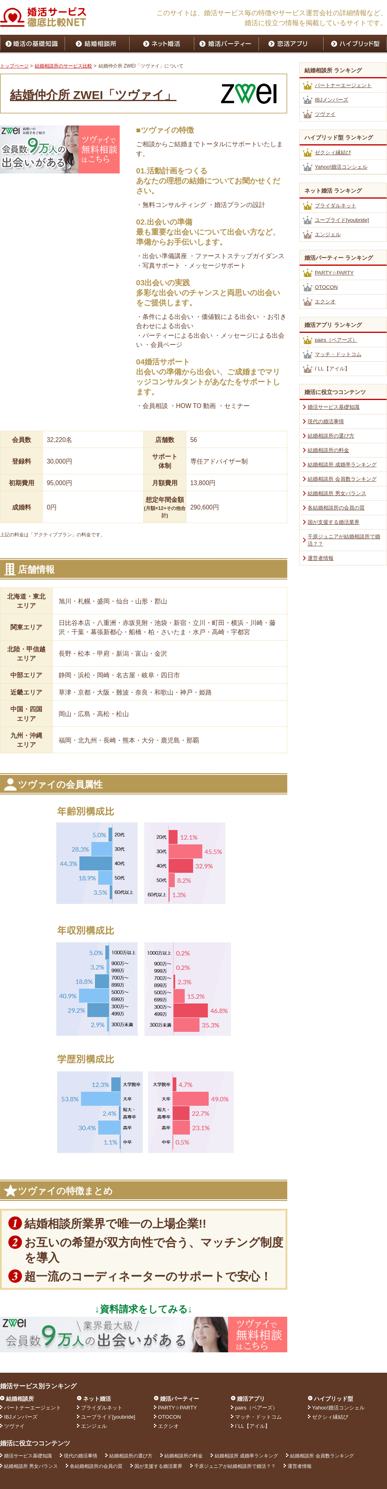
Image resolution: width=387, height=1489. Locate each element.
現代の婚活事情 (326, 421)
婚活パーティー (179, 1398)
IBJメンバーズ (331, 100)
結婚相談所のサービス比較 (63, 66)
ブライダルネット (335, 206)
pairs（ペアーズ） (336, 340)
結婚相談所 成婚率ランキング (342, 465)
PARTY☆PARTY (334, 273)
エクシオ (325, 302)
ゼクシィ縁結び (333, 152)
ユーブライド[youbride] (342, 220)
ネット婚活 (97, 1398)
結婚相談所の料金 (328, 450)
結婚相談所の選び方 (331, 436)
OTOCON (326, 287)
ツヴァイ (325, 114)
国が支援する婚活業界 (333, 522)
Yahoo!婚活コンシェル (341, 167)
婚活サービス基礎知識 (333, 407)
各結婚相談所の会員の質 (336, 508)
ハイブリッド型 (333, 1398)
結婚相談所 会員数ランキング (342, 479)
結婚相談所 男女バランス (337, 493)
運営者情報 (321, 558)
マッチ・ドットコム (338, 354)
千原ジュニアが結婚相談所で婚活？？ (235, 1466)
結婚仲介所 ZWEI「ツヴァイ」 (93, 95)
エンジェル (328, 234)
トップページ (14, 66)
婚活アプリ (251, 1398)
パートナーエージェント (343, 85)
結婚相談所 (20, 1398)
